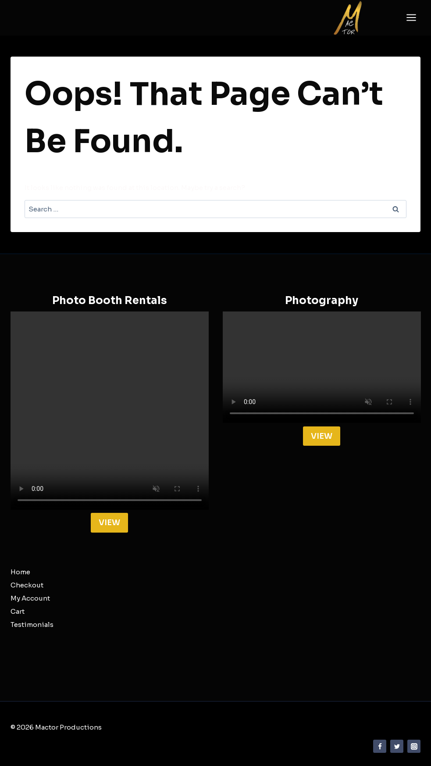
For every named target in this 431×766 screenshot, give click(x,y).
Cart (18, 611)
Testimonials (32, 624)
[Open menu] (411, 18)
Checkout (27, 585)
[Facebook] (379, 746)
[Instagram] (413, 746)
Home (20, 572)
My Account (30, 598)
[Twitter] (396, 746)
